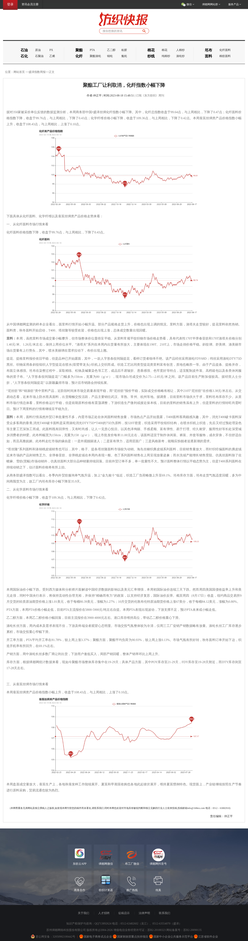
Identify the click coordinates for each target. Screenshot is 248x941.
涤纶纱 (180, 56)
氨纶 (124, 56)
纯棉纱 (166, 56)
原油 (38, 50)
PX (51, 50)
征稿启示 (124, 913)
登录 (10, 4)
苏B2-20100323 (156, 930)
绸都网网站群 (211, 4)
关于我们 (83, 913)
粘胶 (124, 50)
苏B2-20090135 (192, 930)
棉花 (164, 50)
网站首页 (19, 71)
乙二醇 (111, 50)
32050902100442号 (64, 936)
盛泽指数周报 (37, 71)
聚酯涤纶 (95, 56)
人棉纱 (180, 50)
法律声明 (144, 913)
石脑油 (39, 56)
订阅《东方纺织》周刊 (150, 95)
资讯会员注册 (30, 4)
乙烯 (52, 56)
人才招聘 (103, 913)
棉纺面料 (225, 56)
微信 (187, 5)
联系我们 (164, 913)
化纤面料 (225, 50)
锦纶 (110, 56)
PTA (92, 50)
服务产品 (234, 4)
